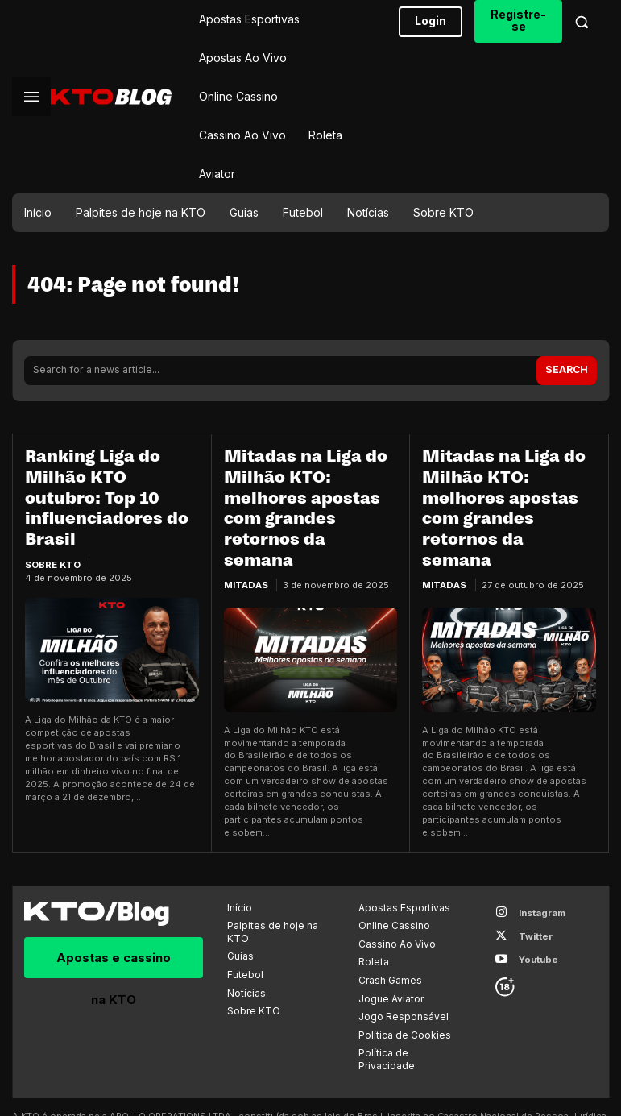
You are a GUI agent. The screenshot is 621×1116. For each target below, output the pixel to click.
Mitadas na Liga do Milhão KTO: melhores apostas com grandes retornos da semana (308, 482)
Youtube (534, 900)
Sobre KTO (53, 533)
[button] (581, 21)
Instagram (537, 858)
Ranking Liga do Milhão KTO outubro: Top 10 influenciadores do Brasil (110, 482)
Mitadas (245, 533)
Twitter (531, 880)
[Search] (568, 369)
